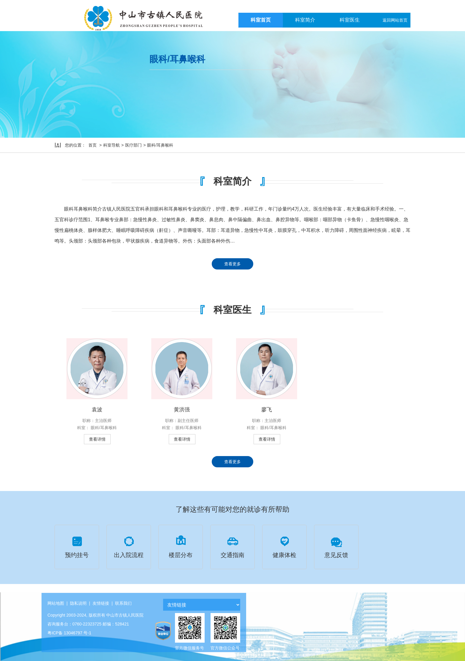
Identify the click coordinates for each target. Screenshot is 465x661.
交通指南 (232, 546)
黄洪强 (182, 410)
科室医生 (350, 20)
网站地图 (55, 603)
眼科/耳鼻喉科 (160, 145)
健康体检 (284, 546)
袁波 (97, 410)
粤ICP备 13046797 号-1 (69, 632)
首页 (92, 145)
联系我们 (123, 603)
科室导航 (111, 145)
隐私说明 (78, 603)
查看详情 (97, 439)
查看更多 (232, 263)
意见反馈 (336, 546)
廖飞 (266, 410)
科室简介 (305, 20)
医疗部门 (133, 145)
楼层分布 (180, 546)
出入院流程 (129, 546)
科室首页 (261, 20)
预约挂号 (77, 546)
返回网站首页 (395, 20)
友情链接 (101, 603)
